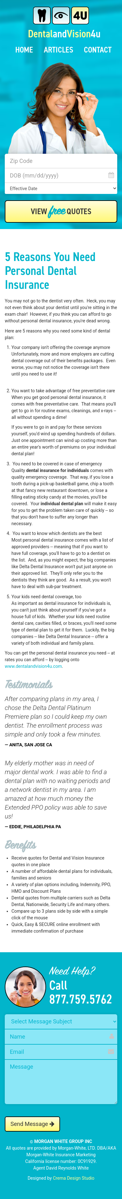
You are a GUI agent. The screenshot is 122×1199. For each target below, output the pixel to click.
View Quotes (61, 211)
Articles (58, 49)
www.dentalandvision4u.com (33, 666)
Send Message (32, 1124)
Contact (98, 49)
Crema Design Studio (73, 1178)
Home (24, 49)
